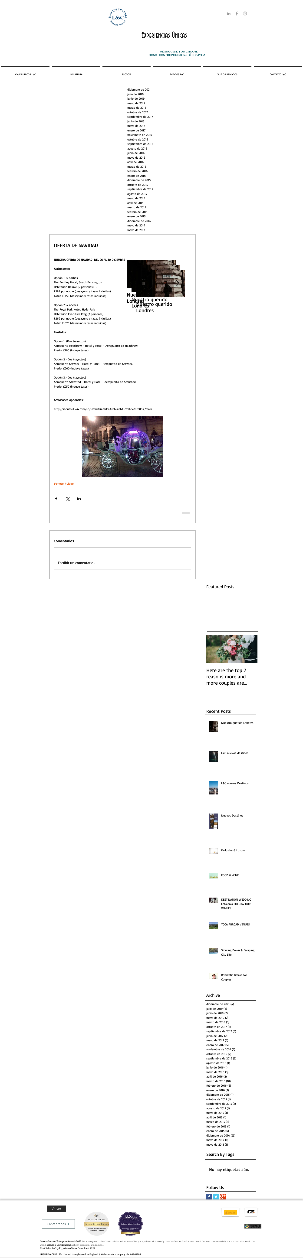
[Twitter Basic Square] (216, 1196)
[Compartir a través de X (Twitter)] (67, 498)
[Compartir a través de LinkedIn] (79, 498)
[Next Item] (177, 283)
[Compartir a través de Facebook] (56, 498)
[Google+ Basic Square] (223, 1196)
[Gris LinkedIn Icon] (228, 13)
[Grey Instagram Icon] (244, 13)
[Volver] (56, 1209)
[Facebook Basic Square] (209, 1196)
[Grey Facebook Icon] (236, 13)
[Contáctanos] (58, 1224)
